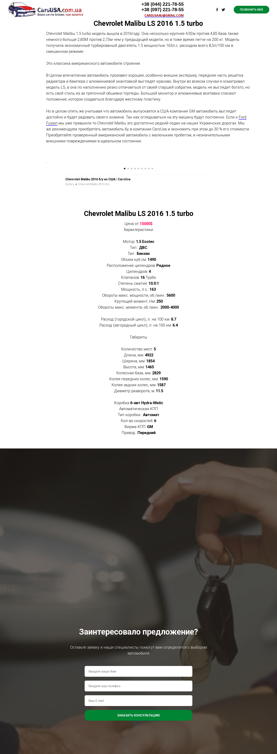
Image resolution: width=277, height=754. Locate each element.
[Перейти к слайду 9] (152, 274)
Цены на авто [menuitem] (130, 4)
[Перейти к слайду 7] (145, 274)
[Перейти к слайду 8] (149, 274)
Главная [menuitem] (86, 4)
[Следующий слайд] (231, 215)
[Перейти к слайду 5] (138, 274)
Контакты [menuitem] (177, 4)
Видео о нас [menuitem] (106, 4)
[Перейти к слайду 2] (128, 274)
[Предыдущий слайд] (46, 215)
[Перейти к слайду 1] (124, 274)
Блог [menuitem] (193, 4)
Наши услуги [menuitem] (155, 4)
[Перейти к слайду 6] (142, 274)
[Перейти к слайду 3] (131, 274)
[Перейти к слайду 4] (135, 274)
